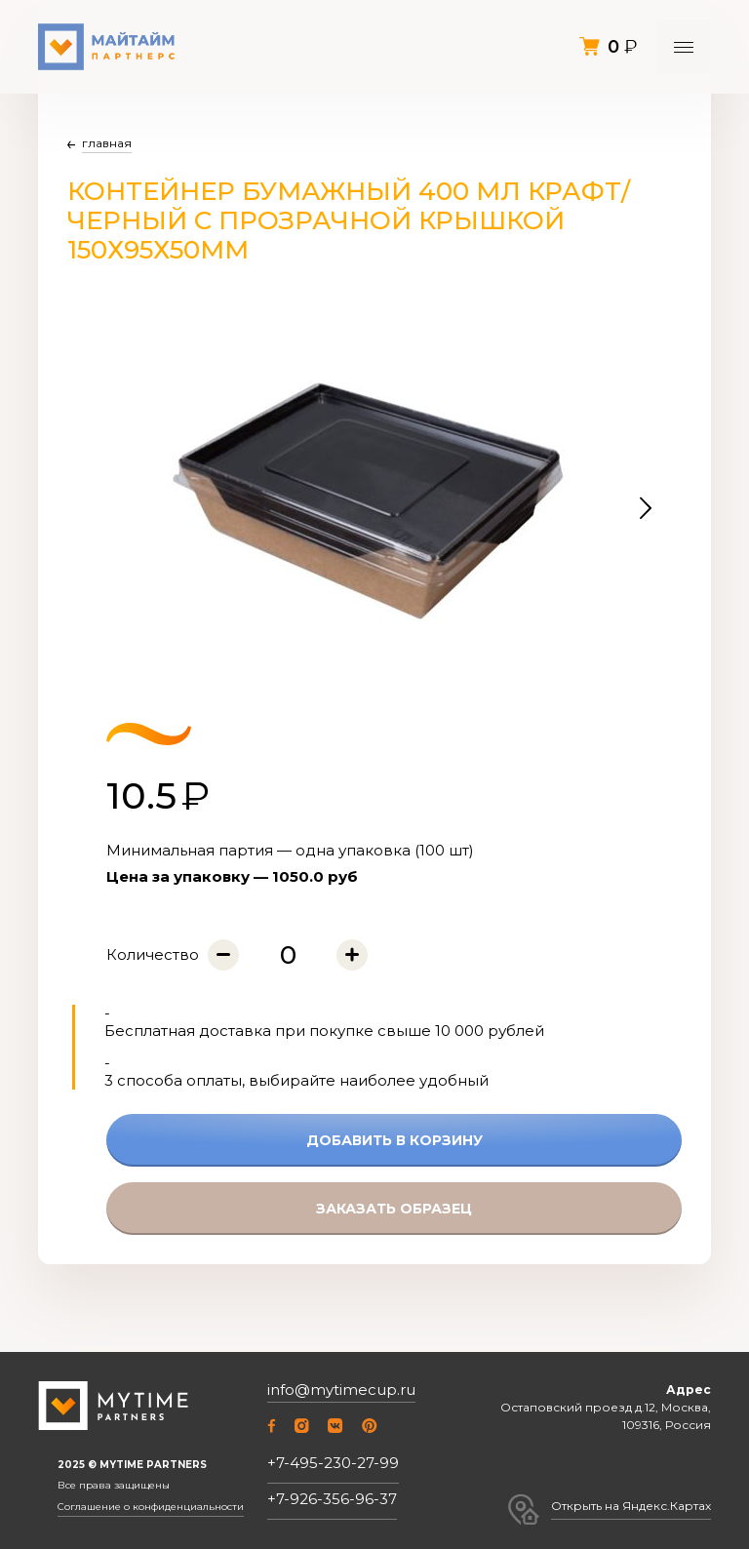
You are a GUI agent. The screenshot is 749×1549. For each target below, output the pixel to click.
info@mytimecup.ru (341, 1390)
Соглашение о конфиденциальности (151, 1507)
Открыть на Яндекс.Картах (631, 1505)
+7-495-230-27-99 (333, 1462)
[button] (646, 508)
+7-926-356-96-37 (332, 1498)
